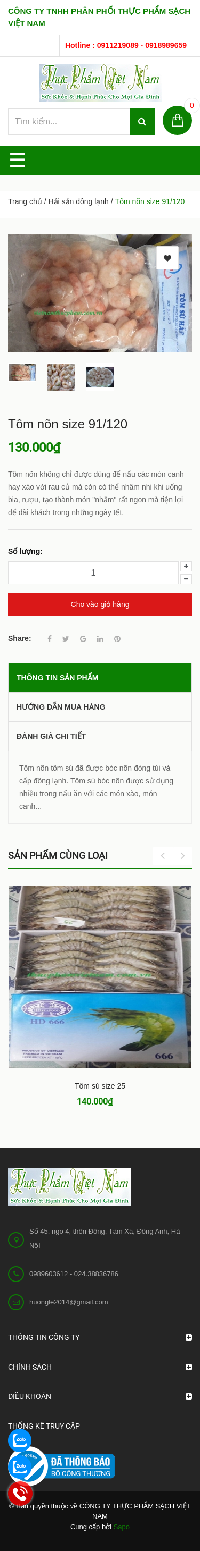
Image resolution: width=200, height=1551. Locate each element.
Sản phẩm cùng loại (58, 855)
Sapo (122, 1527)
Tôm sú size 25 (100, 1086)
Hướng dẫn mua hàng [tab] (61, 707)
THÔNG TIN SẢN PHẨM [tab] (57, 677)
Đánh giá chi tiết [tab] (51, 736)
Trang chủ (25, 201)
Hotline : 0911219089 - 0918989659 (126, 45)
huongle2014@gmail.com (68, 1302)
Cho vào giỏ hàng (100, 604)
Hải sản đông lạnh (78, 201)
